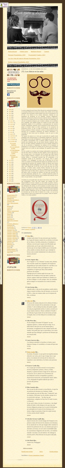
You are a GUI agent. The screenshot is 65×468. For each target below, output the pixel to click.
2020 (10, 169)
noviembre (12, 139)
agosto (12, 134)
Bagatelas (9, 206)
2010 (10, 111)
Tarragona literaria (11, 250)
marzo (11, 124)
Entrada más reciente (27, 451)
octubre (12, 137)
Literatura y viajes (11, 239)
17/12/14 (28, 436)
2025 (10, 179)
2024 (10, 177)
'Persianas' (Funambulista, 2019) (16, 55)
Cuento (8, 208)
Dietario (9, 214)
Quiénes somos (24, 51)
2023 (10, 175)
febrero (12, 122)
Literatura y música (11, 233)
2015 (10, 160)
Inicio (41, 451)
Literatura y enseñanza (12, 231)
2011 (10, 113)
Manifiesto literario (36, 51)
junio (11, 130)
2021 (10, 171)
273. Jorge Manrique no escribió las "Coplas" (14, 152)
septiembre (13, 136)
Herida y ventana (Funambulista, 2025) (18, 62)
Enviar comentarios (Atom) (36, 455)
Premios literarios (11, 249)
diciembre (12, 141)
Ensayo (8, 217)
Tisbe (28, 236)
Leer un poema (10, 228)
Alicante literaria (11, 195)
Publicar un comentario (27, 448)
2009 (10, 109)
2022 (10, 173)
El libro (9, 215)
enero (11, 121)
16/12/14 (28, 317)
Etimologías (10, 219)
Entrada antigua (54, 451)
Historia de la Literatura (12, 220)
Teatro (8, 252)
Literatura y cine (11, 230)
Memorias (9, 242)
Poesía (8, 247)
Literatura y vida (11, 241)
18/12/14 (28, 444)
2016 (10, 162)
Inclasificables (10, 227)
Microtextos (10, 244)
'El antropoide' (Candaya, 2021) (36, 55)
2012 (10, 115)
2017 (10, 164)
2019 (10, 168)
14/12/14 (28, 256)
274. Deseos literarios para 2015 (14, 157)
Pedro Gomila (31, 352)
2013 (10, 117)
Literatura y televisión (12, 238)
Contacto (46, 51)
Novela (8, 246)
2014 (10, 119)
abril (11, 126)
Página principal (12, 51)
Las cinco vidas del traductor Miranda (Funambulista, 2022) (24, 58)
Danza (8, 209)
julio (11, 132)
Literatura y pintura (11, 235)
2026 (10, 181)
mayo (11, 128)
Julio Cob (29, 301)
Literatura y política (11, 236)
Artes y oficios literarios (12, 203)
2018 (10, 166)
